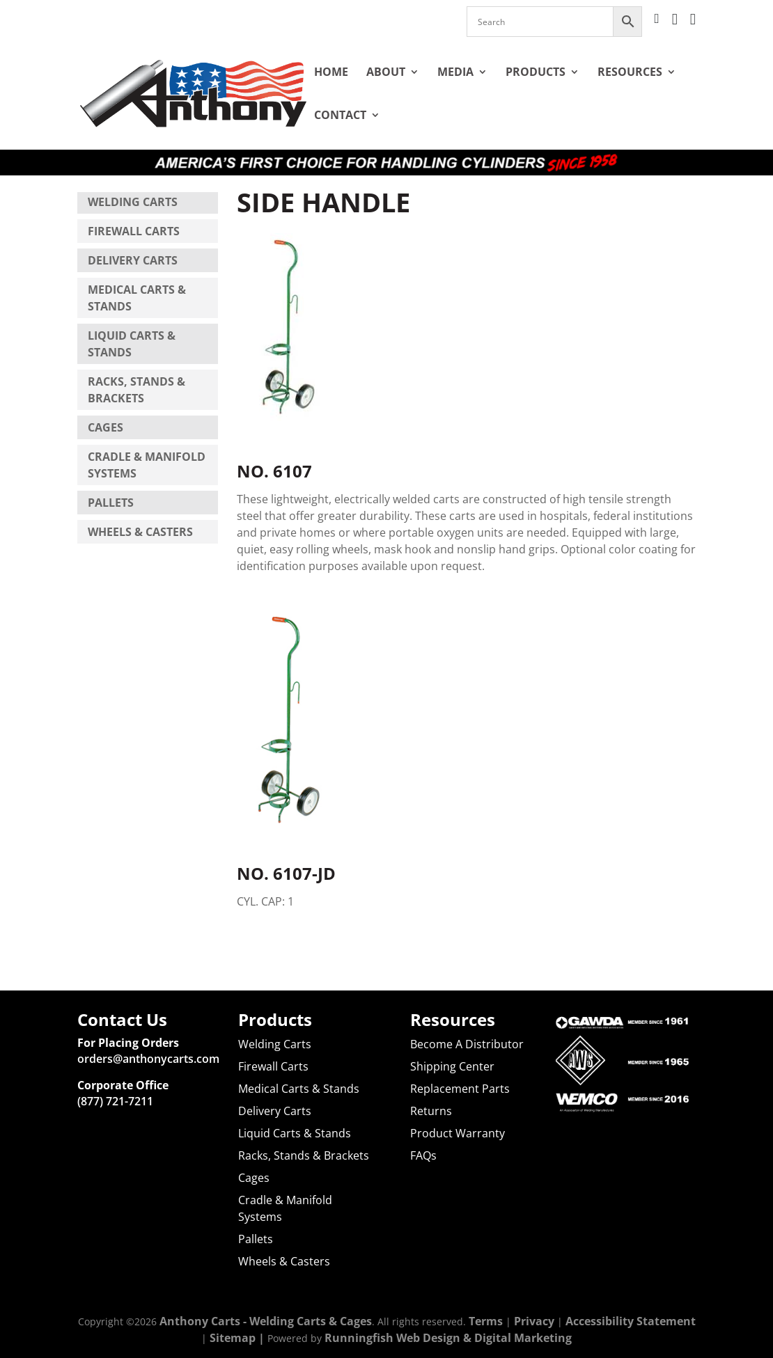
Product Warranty (457, 1133)
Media (455, 71)
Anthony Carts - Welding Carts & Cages (265, 1321)
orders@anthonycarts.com (148, 1058)
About (385, 71)
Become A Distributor (467, 1044)
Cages (105, 427)
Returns (431, 1111)
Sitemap (233, 1337)
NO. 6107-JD (286, 856)
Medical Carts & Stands (298, 1088)
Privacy (534, 1321)
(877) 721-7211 (115, 1101)
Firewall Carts (134, 231)
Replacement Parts (460, 1088)
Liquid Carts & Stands (294, 1133)
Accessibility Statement (630, 1321)
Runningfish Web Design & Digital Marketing (448, 1337)
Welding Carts (133, 202)
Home (331, 71)
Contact (340, 115)
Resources (630, 71)
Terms (486, 1321)
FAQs (423, 1155)
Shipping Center (452, 1066)
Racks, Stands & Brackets (303, 1155)
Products (535, 71)
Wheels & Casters (140, 531)
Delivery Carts (133, 260)
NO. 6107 (274, 454)
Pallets (111, 502)
